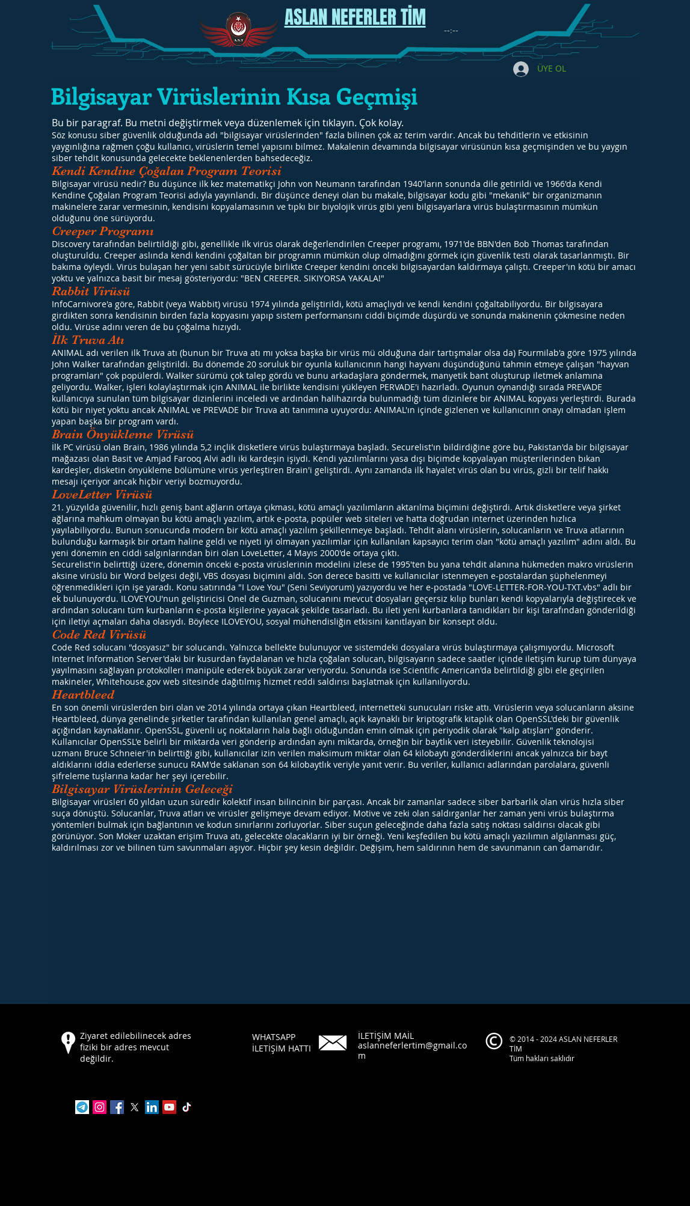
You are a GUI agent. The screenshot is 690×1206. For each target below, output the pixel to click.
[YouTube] (169, 1107)
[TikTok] (187, 1107)
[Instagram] (99, 1107)
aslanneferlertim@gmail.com (412, 1050)
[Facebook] (117, 1107)
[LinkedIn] (152, 1107)
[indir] (82, 1107)
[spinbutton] (451, 30)
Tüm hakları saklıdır (543, 1058)
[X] (134, 1107)
